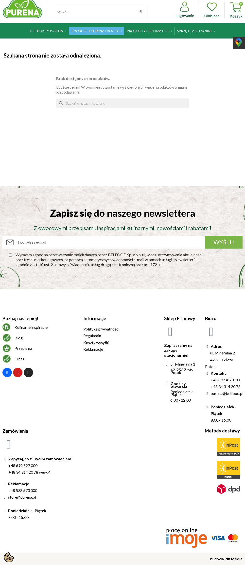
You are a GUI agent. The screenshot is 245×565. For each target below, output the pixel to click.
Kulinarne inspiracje (31, 327)
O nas (19, 358)
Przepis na (23, 348)
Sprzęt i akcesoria (196, 31)
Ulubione (212, 10)
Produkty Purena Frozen (96, 31)
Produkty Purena (48, 31)
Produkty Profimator (149, 31)
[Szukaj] (122, 103)
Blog (19, 337)
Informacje (94, 318)
